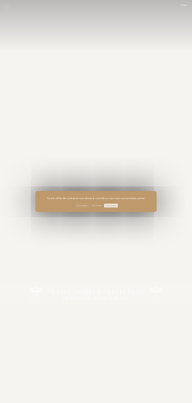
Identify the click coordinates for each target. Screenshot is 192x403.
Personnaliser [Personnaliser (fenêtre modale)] (110, 205)
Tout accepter (82, 205)
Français (183, 5)
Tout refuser (96, 205)
